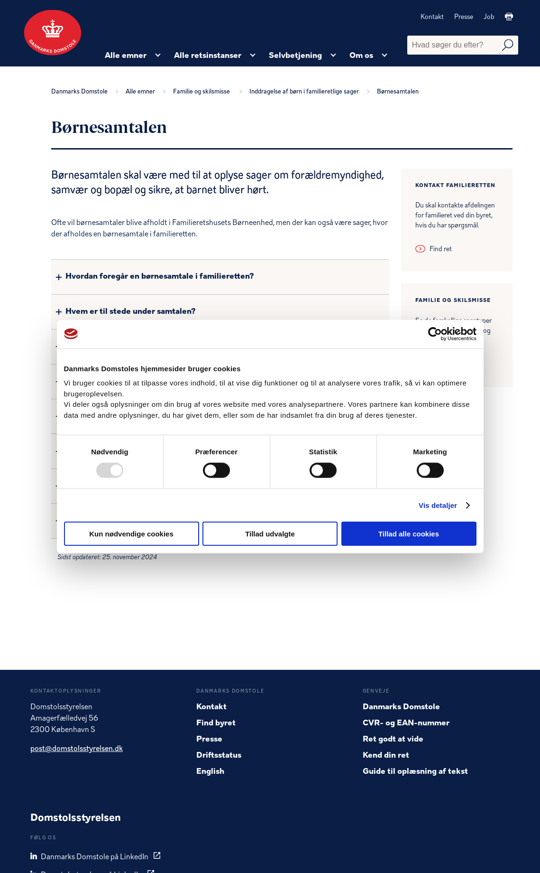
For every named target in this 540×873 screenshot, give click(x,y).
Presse (463, 17)
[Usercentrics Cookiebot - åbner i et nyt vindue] (435, 334)
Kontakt (432, 17)
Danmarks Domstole (80, 92)
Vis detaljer (438, 505)
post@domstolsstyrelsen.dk (76, 749)
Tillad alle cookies (408, 534)
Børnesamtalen (398, 92)
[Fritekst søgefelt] (463, 45)
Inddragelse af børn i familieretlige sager (305, 92)
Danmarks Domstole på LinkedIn (90, 857)
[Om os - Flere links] (384, 56)
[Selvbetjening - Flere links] (333, 56)
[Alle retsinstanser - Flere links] (253, 56)
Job (489, 17)
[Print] (509, 17)
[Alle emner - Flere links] (158, 56)
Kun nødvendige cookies (131, 534)
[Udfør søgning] (507, 45)
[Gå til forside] (52, 32)
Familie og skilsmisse (203, 92)
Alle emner (142, 92)
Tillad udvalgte (270, 534)
